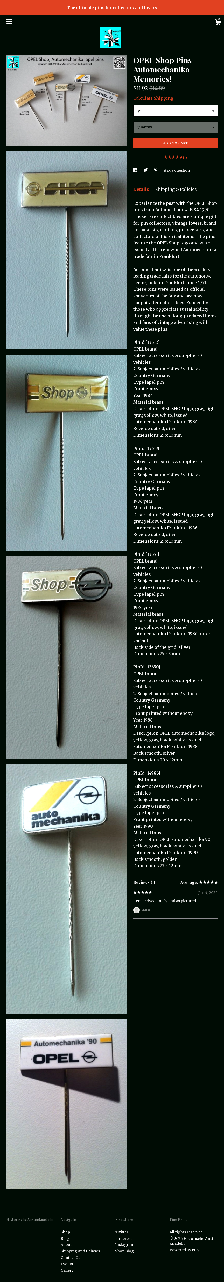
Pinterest (123, 1238)
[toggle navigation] (9, 21)
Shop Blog (124, 1251)
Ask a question (177, 170)
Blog (65, 1238)
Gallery (67, 1270)
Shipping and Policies (80, 1251)
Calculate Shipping (153, 98)
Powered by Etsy (184, 1250)
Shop (65, 1232)
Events (67, 1264)
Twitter (121, 1232)
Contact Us (70, 1257)
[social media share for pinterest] (156, 170)
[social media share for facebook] (135, 170)
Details (141, 189)
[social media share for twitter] (146, 170)
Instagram (124, 1244)
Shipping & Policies (176, 189)
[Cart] (218, 23)
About (66, 1244)
